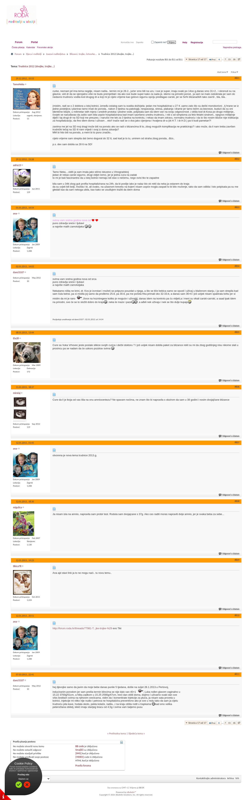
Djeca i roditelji (34, 53)
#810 (237, 615)
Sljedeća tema (135, 733)
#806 (237, 386)
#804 (237, 266)
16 (234, 59)
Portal (34, 42)
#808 (237, 501)
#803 (237, 207)
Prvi (212, 59)
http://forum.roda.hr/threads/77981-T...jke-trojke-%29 (82, 628)
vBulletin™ (131, 792)
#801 (237, 78)
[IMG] (78, 753)
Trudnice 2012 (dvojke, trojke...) (36, 66)
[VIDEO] (79, 756)
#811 (237, 674)
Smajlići (79, 749)
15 (229, 59)
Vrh (237, 778)
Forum (18, 42)
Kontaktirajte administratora (211, 778)
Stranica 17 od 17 (197, 59)
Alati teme (221, 72)
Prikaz (233, 72)
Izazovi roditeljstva (55, 53)
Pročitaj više (23, 775)
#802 (237, 159)
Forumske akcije (45, 47)
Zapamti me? (159, 42)
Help (185, 42)
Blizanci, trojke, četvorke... (83, 53)
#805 (237, 332)
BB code (79, 746)
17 (239, 59)
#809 (237, 560)
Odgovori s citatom (229, 152)
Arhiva (230, 778)
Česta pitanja (18, 47)
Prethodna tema (117, 733)
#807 (237, 442)
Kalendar (30, 47)
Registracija (197, 42)
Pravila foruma (83, 765)
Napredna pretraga (232, 47)
